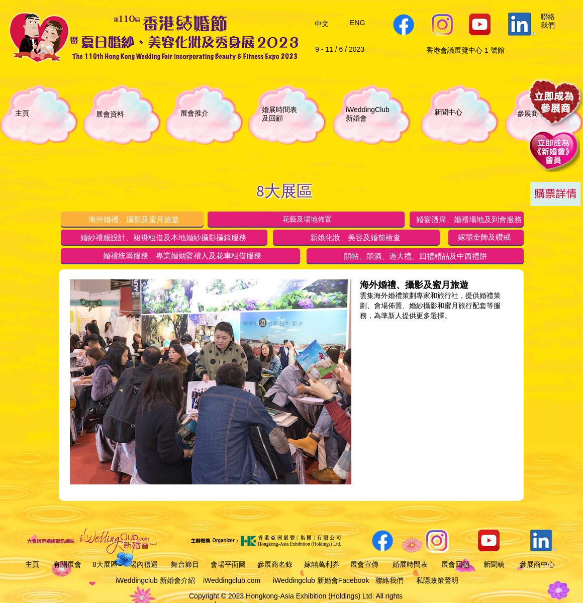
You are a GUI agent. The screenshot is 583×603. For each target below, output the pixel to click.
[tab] (132, 219)
